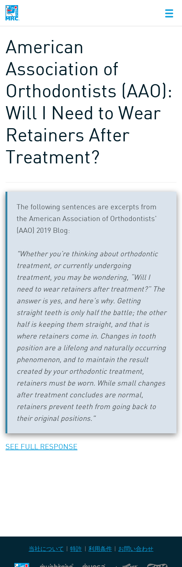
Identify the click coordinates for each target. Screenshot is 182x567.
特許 (76, 548)
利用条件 (100, 548)
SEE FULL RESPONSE (41, 446)
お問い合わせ (135, 548)
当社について (46, 548)
